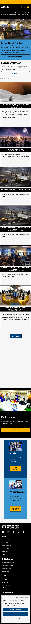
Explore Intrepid (6, 543)
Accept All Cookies (15, 609)
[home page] (5, 7)
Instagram (8, 532)
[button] (25, 6)
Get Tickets (15, 468)
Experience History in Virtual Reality (12, 43)
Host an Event (6, 585)
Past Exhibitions (6, 568)
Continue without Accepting (22, 597)
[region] (15, 609)
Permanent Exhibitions (8, 562)
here (20, 2)
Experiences (5, 551)
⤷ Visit (3, 554)
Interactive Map (6, 540)
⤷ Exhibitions (5, 571)
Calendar (4, 579)
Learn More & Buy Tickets (15, 56)
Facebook (3, 532)
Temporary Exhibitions (8, 565)
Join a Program (6, 582)
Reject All (15, 613)
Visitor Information (7, 545)
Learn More (16, 430)
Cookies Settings (15, 618)
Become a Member (15, 509)
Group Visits (5, 548)
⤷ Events (4, 588)
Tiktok (13, 532)
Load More (15, 336)
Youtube (23, 532)
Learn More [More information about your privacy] (14, 605)
